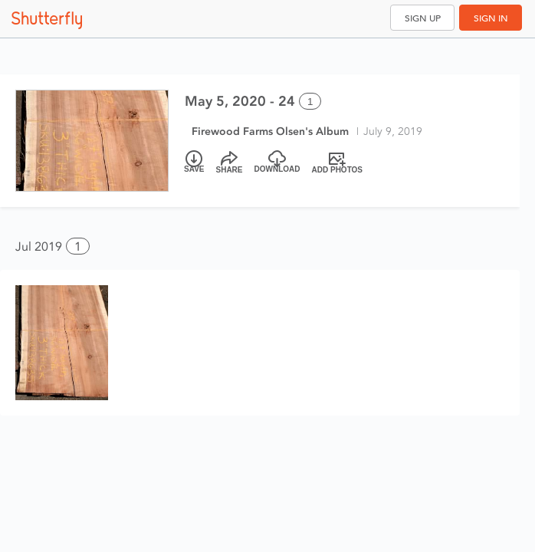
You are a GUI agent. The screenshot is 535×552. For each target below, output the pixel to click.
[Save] (194, 163)
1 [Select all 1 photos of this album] (310, 101)
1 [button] (77, 246)
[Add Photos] (337, 163)
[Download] (277, 163)
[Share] (229, 163)
